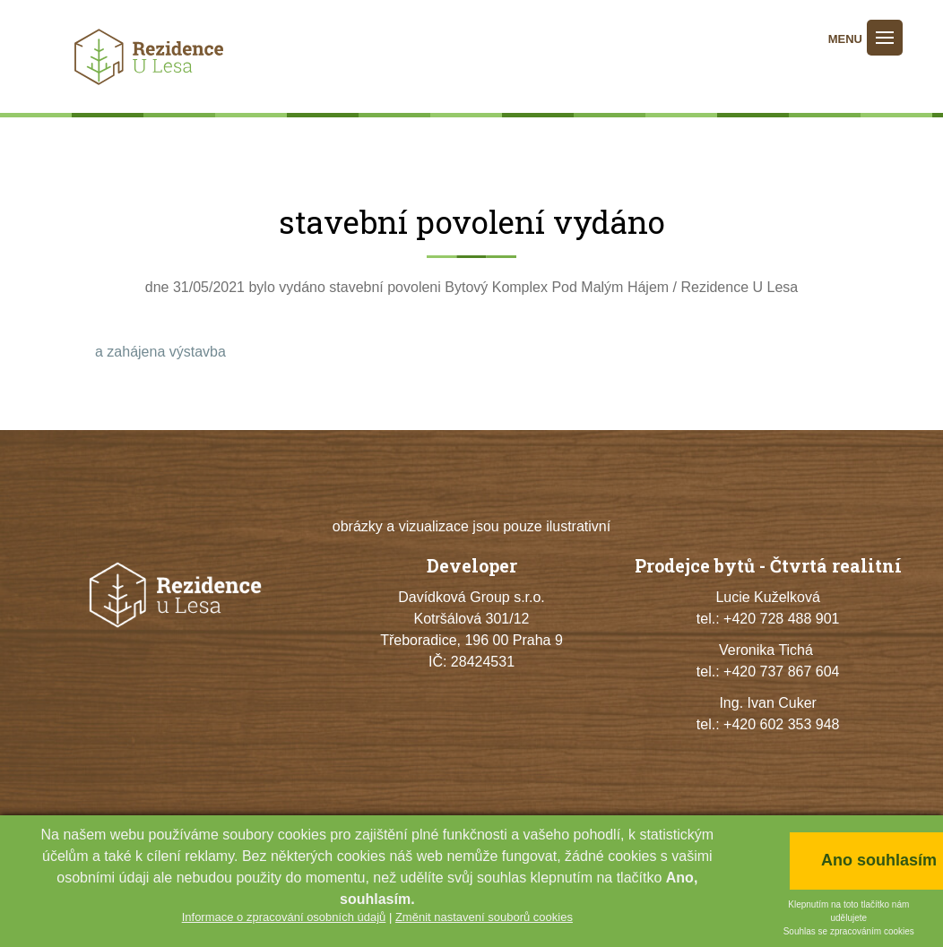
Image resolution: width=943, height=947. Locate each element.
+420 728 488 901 (781, 618)
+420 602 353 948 (781, 724)
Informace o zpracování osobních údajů (284, 917)
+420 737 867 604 (781, 671)
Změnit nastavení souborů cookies (484, 917)
